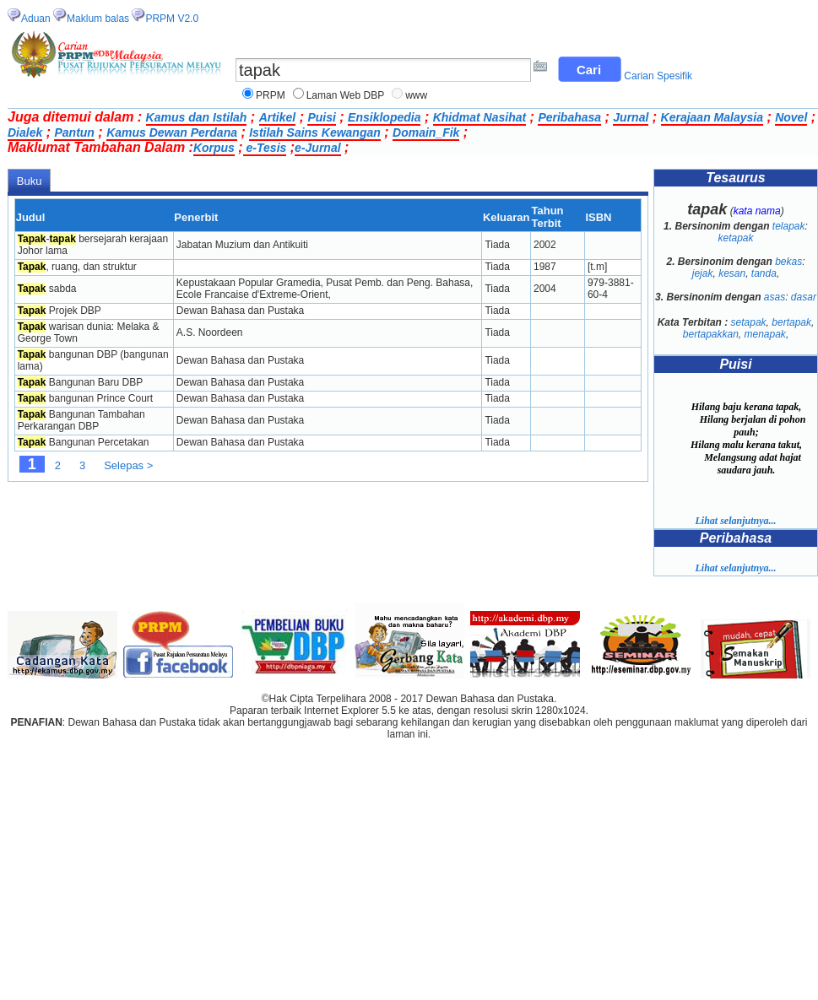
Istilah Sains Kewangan (315, 132)
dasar (803, 297)
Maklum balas (98, 18)
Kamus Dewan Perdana (171, 132)
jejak (702, 273)
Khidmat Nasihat (479, 117)
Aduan (36, 18)
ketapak (735, 238)
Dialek (25, 132)
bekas (788, 262)
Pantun (74, 132)
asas (774, 297)
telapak (788, 226)
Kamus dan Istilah (196, 117)
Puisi (321, 117)
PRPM (270, 95)
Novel (791, 117)
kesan (731, 273)
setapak (749, 322)
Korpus (214, 147)
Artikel (277, 117)
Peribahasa (569, 117)
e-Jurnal (317, 147)
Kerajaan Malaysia (712, 117)
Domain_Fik (426, 132)
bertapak (791, 322)
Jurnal (630, 117)
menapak (765, 334)
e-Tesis (265, 147)
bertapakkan (711, 334)
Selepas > (128, 465)
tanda (764, 273)
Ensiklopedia (384, 117)
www (416, 95)
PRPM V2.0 (171, 18)
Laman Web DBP (345, 95)
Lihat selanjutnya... (735, 521)
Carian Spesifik (658, 76)
